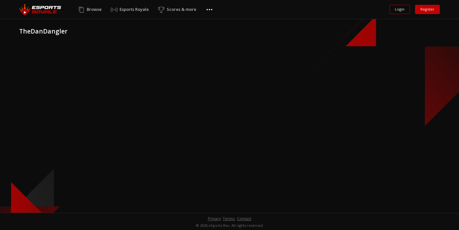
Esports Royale (134, 9)
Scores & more (181, 9)
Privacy (214, 218)
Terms (229, 218)
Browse (94, 9)
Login (399, 9)
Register (427, 9)
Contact (244, 218)
